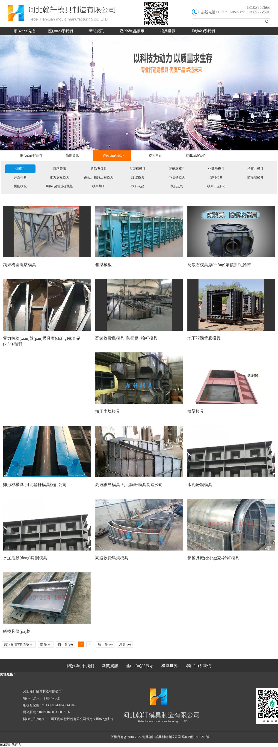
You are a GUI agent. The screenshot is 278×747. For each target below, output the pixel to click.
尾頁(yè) (125, 644)
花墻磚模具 (177, 177)
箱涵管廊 (59, 168)
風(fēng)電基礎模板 (59, 186)
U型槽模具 (137, 168)
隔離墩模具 (177, 168)
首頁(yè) (46, 644)
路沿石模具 (99, 168)
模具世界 (167, 31)
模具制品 (137, 186)
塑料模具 (216, 177)
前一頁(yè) (65, 644)
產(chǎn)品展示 (132, 31)
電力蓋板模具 (59, 177)
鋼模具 (20, 168)
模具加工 (98, 186)
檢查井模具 (255, 168)
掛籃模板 (20, 186)
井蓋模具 (20, 177)
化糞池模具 (216, 168)
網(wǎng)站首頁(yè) (25, 32)
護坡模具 (137, 177)
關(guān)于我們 (60, 31)
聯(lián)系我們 (203, 31)
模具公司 (177, 186)
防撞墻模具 (255, 177)
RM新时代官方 (10, 745)
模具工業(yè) (216, 186)
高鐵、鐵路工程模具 (98, 177)
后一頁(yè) (105, 644)
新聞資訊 (96, 31)
